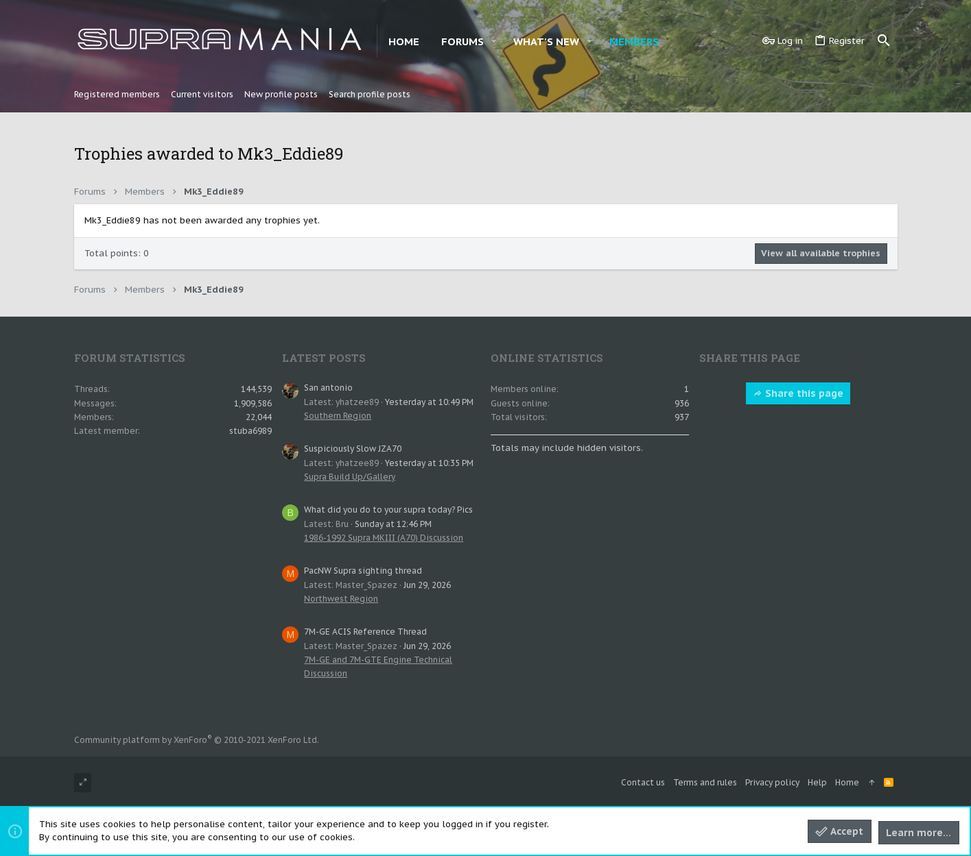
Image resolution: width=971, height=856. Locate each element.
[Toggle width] (82, 783)
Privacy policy (772, 782)
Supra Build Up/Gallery (349, 477)
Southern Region (337, 416)
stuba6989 (250, 431)
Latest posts (324, 358)
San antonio (328, 387)
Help (817, 782)
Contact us (643, 782)
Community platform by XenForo (196, 740)
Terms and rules (705, 782)
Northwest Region (341, 599)
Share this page (798, 393)
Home (847, 782)
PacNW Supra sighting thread (363, 570)
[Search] (884, 41)
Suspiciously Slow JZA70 (352, 448)
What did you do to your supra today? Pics (388, 509)
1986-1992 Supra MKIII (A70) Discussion (383, 538)
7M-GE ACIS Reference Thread (365, 631)
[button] (494, 41)
